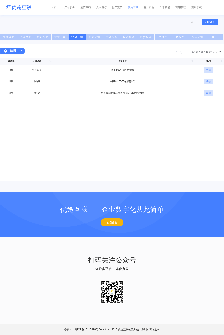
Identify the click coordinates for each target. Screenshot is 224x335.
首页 (53, 7)
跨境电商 (9, 37)
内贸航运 (146, 37)
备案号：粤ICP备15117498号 (112, 329)
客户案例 (149, 7)
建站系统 (196, 7)
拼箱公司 (43, 37)
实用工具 (133, 7)
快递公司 (77, 37)
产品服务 (69, 7)
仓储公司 (94, 37)
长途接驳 (129, 37)
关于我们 (165, 7)
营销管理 (180, 7)
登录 (191, 21)
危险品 (180, 37)
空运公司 (26, 37)
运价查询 (85, 7)
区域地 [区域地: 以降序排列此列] (11, 61)
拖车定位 (117, 7)
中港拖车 (112, 37)
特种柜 (163, 37)
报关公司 (60, 37)
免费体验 (112, 222)
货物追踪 (101, 7)
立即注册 (210, 21)
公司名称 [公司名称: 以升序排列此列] (36, 61)
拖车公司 (197, 37)
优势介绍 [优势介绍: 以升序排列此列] (122, 61)
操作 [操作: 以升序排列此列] (208, 61)
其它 (215, 37)
